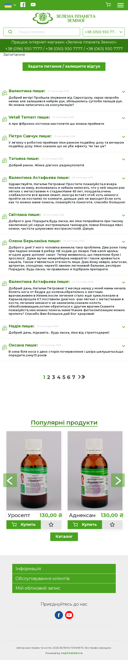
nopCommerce (72, 653)
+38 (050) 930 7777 (101, 32)
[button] (118, 480)
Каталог (64, 536)
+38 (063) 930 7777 (104, 48)
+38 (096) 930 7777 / (25, 48)
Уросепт (19, 515)
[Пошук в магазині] (47, 32)
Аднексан (82, 515)
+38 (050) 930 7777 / (66, 48)
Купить (24, 524)
